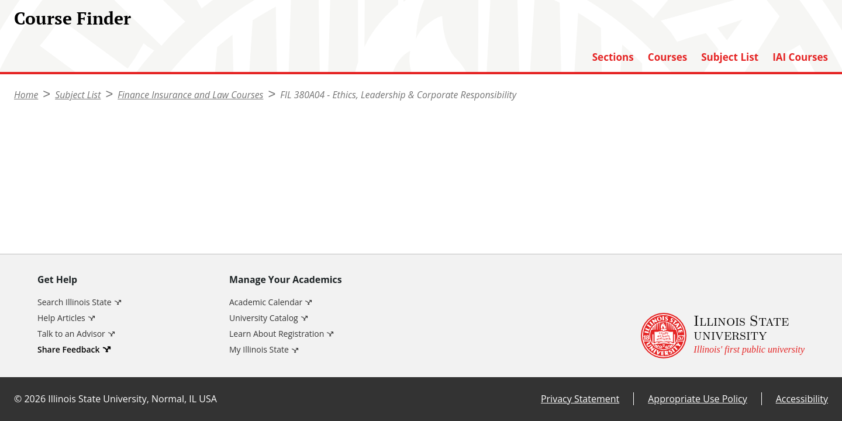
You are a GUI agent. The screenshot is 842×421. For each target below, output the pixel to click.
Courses (667, 57)
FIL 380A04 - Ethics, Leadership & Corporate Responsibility (398, 94)
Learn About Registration (276, 333)
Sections (613, 57)
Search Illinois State (74, 302)
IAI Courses (800, 57)
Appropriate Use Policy (697, 398)
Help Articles (61, 317)
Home (26, 94)
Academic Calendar (265, 302)
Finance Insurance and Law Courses (190, 94)
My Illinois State (259, 349)
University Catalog (263, 317)
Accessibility (802, 398)
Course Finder (72, 18)
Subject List (729, 57)
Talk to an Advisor (71, 333)
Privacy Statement (580, 398)
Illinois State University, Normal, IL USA (132, 398)
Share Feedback (68, 349)
